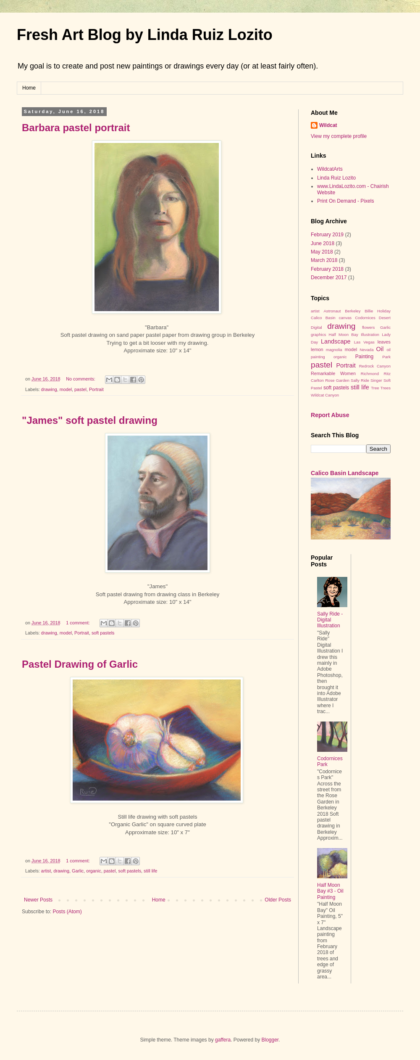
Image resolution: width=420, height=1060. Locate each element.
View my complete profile (339, 136)
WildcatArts (330, 169)
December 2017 (328, 277)
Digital (316, 327)
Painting (364, 357)
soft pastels (103, 632)
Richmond (370, 373)
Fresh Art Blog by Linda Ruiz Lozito (145, 34)
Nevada (366, 349)
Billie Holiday (378, 311)
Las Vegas (364, 342)
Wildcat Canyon (325, 395)
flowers (368, 327)
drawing (49, 389)
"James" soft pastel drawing (90, 420)
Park (386, 356)
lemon (317, 349)
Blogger (270, 1040)
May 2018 (322, 252)
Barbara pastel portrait (76, 127)
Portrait (96, 389)
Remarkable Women (333, 373)
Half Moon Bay (343, 334)
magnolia (334, 349)
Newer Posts (38, 900)
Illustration (370, 334)
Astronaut (332, 311)
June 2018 (322, 243)
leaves (384, 341)
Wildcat (328, 125)
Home (29, 88)
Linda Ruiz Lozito (336, 178)
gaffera (223, 1040)
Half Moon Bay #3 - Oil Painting (330, 891)
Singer (376, 380)
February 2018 (327, 269)
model (66, 389)
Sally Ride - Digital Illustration (330, 620)
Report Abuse (330, 415)
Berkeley (352, 311)
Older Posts (278, 900)
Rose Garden (337, 380)
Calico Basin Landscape (344, 473)
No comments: (81, 378)
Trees (386, 388)
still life (150, 870)
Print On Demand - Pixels (345, 201)
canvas (345, 317)
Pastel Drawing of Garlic (80, 664)
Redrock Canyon (375, 366)
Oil (379, 349)
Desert (385, 317)
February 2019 (327, 235)
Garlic (78, 870)
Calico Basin (323, 317)
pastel (80, 389)
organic (93, 870)
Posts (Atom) (66, 912)
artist (46, 870)
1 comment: (78, 622)
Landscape (335, 341)
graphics (318, 334)
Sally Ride (360, 380)
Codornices (365, 317)
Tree (375, 388)
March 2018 (324, 260)
